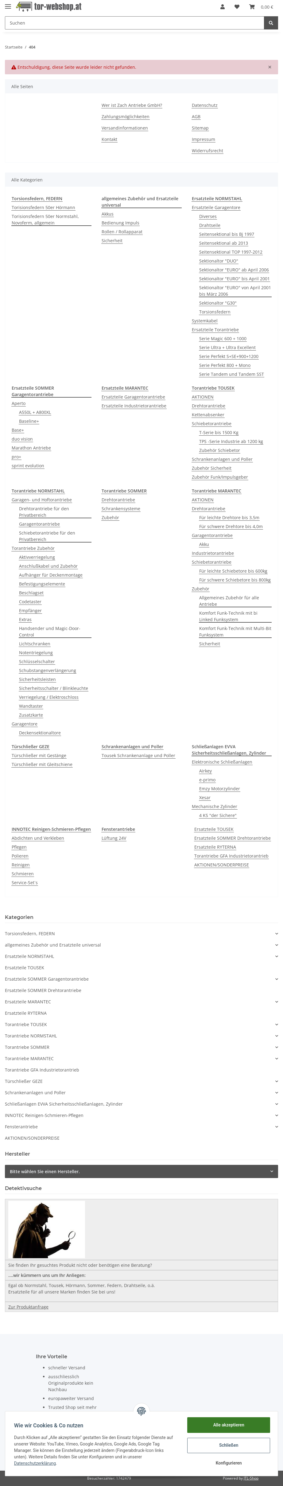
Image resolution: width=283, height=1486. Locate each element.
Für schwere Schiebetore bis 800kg (235, 580)
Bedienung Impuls (120, 223)
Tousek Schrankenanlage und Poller (138, 755)
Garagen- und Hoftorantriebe (42, 500)
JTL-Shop (251, 1478)
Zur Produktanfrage (28, 1307)
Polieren (20, 856)
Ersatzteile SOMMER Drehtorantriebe (232, 838)
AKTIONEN (203, 397)
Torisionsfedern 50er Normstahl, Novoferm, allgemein (45, 219)
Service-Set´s (25, 882)
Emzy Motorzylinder (219, 789)
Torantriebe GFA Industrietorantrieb (231, 856)
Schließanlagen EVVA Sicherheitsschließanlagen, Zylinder (64, 1104)
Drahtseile (209, 225)
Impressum (203, 139)
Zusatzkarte (31, 715)
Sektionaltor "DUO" (218, 261)
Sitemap (200, 128)
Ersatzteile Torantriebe (215, 330)
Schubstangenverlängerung (47, 670)
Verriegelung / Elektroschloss (49, 697)
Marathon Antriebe (31, 448)
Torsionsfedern (215, 312)
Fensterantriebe (21, 1127)
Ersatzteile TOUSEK (214, 829)
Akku (204, 544)
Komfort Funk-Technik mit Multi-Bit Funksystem (235, 631)
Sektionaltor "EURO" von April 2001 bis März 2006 (235, 291)
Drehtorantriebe (208, 406)
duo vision (22, 439)
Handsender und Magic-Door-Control (49, 631)
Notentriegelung (36, 652)
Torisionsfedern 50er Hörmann (43, 207)
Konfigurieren (228, 1463)
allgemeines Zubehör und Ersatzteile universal (53, 945)
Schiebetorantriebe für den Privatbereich (47, 536)
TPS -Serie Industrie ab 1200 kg (231, 441)
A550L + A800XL (35, 412)
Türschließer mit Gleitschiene (42, 764)
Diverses (208, 216)
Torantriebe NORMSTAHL (31, 1036)
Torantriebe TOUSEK (26, 1024)
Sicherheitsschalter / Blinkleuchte (53, 688)
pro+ (16, 457)
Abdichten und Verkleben (38, 838)
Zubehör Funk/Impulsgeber (220, 477)
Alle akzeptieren (227, 1424)
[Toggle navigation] (8, 4)
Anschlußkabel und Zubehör (48, 566)
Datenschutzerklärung (36, 1463)
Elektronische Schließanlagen (222, 762)
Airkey (205, 771)
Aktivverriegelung (37, 557)
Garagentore (24, 724)
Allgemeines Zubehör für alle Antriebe (229, 601)
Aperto (18, 403)
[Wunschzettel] (237, 7)
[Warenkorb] (261, 7)
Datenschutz (205, 105)
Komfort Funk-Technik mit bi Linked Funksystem (228, 616)
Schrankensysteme (121, 509)
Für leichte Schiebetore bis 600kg (233, 571)
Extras (25, 619)
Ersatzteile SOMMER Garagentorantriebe (47, 979)
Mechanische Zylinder (214, 806)
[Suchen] (134, 22)
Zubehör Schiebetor (219, 450)
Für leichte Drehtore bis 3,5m (229, 517)
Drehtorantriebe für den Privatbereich (44, 512)
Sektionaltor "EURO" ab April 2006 (234, 270)
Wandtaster (31, 706)
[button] (222, 7)
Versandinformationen (125, 128)
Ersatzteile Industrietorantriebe (134, 406)
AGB (196, 116)
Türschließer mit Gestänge (39, 755)
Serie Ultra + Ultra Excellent (227, 347)
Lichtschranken (34, 644)
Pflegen (19, 847)
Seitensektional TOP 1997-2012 (230, 252)
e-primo (207, 780)
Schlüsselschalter (37, 661)
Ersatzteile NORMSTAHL (29, 956)
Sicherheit (112, 240)
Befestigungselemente (42, 584)
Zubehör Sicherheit (211, 468)
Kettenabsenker (208, 415)
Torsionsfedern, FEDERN (30, 933)
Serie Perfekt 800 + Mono (224, 365)
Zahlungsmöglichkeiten (125, 116)
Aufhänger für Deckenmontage (51, 575)
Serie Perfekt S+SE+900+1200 (228, 356)
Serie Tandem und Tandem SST (231, 374)
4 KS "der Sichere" (218, 815)
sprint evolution (28, 466)
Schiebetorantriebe (211, 423)
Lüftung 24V (114, 838)
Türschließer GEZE (24, 1081)
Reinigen (21, 865)
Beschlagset (31, 593)
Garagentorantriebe (39, 524)
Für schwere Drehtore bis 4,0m (231, 526)
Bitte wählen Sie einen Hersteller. (45, 1171)
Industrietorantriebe (213, 553)
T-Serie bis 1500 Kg (218, 432)
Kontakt (109, 139)
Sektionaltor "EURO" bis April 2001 (234, 279)
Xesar (205, 797)
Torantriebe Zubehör (33, 548)
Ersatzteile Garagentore (216, 207)
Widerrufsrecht (207, 151)
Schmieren (23, 874)
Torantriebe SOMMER (27, 1047)
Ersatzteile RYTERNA (215, 847)
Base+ (18, 430)
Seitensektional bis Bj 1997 (226, 234)
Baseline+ (29, 421)
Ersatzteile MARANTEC (28, 1002)
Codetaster (30, 602)
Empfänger (30, 610)
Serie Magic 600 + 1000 (222, 338)
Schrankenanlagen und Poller (222, 459)
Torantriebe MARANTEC (29, 1058)
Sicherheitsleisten (37, 679)
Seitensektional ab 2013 (223, 243)
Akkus (108, 214)
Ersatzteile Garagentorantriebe (133, 397)
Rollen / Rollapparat (122, 232)
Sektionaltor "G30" (218, 303)
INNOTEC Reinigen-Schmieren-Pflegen (44, 1115)
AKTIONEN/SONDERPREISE (221, 865)
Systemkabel (205, 321)
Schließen (228, 1445)
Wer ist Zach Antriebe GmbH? (132, 105)
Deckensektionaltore (40, 733)
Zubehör (110, 517)
